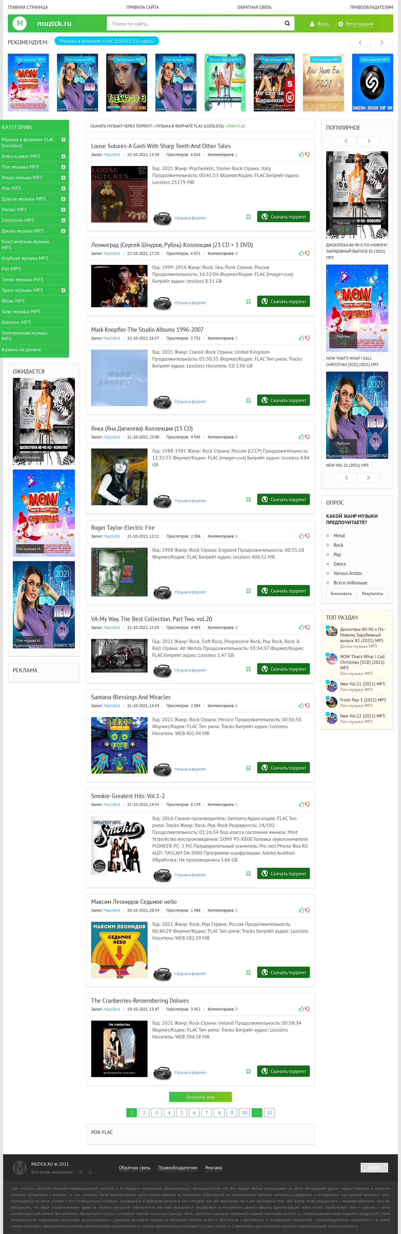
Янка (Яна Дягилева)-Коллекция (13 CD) (142, 428)
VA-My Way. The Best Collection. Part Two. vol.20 (151, 619)
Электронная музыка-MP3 (36, 336)
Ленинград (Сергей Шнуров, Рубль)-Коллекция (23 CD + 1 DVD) (172, 245)
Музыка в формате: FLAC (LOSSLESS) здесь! (107, 41)
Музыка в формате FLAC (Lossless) (204, 218)
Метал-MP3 (25, 209)
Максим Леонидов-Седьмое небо (134, 901)
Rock (337, 545)
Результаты (372, 593)
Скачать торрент (288, 216)
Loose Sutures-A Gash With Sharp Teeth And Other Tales (161, 146)
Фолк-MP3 (24, 301)
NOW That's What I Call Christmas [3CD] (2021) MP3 (362, 662)
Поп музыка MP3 (31, 167)
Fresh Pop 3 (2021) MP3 (363, 700)
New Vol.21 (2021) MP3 (347, 465)
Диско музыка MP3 (34, 231)
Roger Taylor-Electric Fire (123, 527)
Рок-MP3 (22, 188)
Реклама (213, 1168)
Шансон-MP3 (27, 322)
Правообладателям (371, 7)
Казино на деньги (32, 349)
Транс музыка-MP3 (33, 290)
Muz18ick (112, 154)
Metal (338, 536)
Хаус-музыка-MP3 (32, 311)
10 (244, 1113)
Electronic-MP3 (29, 220)
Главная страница (28, 7)
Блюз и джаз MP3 (32, 156)
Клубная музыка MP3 (36, 258)
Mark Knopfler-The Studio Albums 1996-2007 (147, 329)
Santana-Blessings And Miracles (131, 697)
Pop (336, 554)
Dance (339, 564)
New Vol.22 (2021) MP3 (362, 716)
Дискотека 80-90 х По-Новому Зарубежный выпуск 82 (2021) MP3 (356, 251)
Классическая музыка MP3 (36, 244)
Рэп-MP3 (22, 269)
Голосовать (341, 593)
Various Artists (347, 573)
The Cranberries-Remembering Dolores (140, 1000)
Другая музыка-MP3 (35, 199)
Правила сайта (143, 7)
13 (269, 1113)
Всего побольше (349, 583)
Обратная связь (254, 7)
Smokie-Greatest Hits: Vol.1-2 (128, 796)
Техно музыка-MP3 (33, 279)
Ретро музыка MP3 (33, 177)
